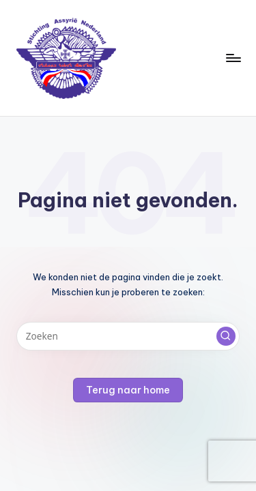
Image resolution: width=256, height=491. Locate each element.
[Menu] (233, 57)
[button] (226, 336)
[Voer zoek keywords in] (128, 336)
